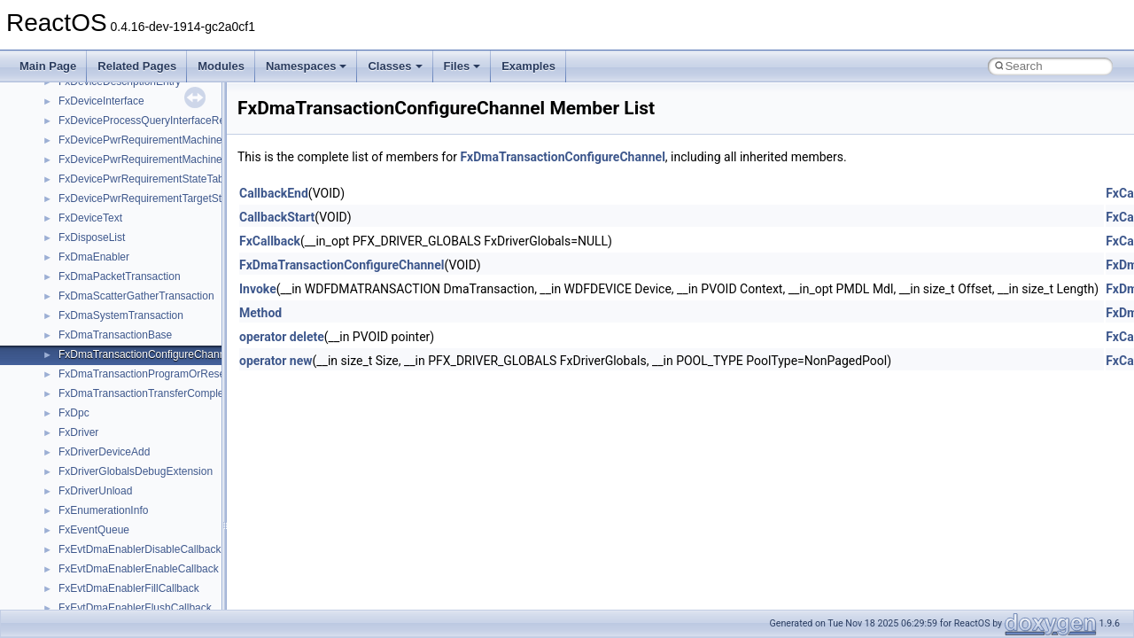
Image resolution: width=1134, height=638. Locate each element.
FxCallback (269, 241)
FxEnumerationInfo (103, 510)
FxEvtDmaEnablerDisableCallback (139, 549)
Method (260, 313)
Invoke (257, 289)
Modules (221, 66)
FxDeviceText (90, 218)
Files (462, 66)
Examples (528, 66)
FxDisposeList (91, 237)
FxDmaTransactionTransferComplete (145, 393)
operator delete (281, 337)
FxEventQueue (93, 530)
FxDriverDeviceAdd (104, 452)
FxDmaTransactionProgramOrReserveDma (160, 374)
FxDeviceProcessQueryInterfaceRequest (154, 120)
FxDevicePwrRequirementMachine (140, 140)
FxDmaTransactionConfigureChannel (146, 354)
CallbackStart (277, 217)
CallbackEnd (273, 193)
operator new (275, 361)
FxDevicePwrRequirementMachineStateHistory (169, 159)
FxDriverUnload (95, 491)
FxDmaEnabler (93, 257)
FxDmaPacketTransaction (119, 276)
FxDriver (78, 432)
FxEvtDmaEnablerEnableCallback (138, 569)
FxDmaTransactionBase (115, 335)
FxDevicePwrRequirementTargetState (147, 198)
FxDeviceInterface (101, 101)
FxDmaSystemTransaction (120, 315)
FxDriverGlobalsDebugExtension (135, 471)
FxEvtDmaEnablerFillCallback (128, 588)
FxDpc (73, 413)
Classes (395, 66)
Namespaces (306, 66)
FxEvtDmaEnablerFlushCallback (135, 608)
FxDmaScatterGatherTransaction (136, 296)
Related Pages (136, 66)
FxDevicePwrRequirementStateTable (145, 179)
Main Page (47, 66)
